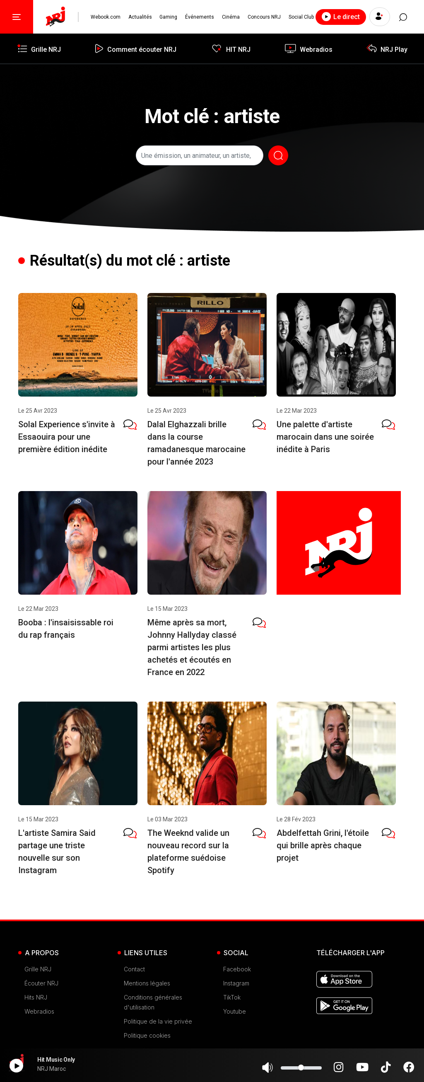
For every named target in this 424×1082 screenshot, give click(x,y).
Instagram (236, 983)
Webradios (39, 1011)
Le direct (339, 16)
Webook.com (105, 17)
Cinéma (230, 17)
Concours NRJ (263, 17)
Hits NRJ (35, 997)
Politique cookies (147, 1035)
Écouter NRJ (41, 983)
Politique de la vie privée (158, 1021)
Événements (199, 17)
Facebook (237, 969)
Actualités (140, 17)
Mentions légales (147, 983)
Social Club (300, 17)
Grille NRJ (37, 969)
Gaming (168, 17)
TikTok (232, 997)
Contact (134, 969)
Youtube (234, 1011)
